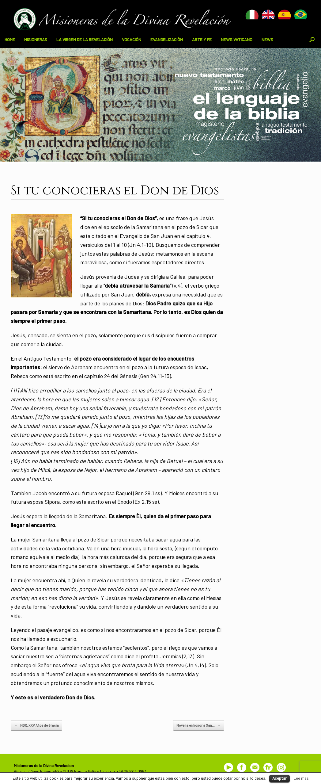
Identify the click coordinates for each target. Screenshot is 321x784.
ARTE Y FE (202, 39)
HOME (10, 39)
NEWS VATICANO (236, 39)
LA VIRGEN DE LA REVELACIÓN (84, 39)
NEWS (267, 39)
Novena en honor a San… (198, 725)
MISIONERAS (35, 39)
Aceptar (279, 778)
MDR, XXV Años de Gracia (36, 725)
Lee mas (301, 778)
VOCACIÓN (131, 39)
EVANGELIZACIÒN (166, 39)
